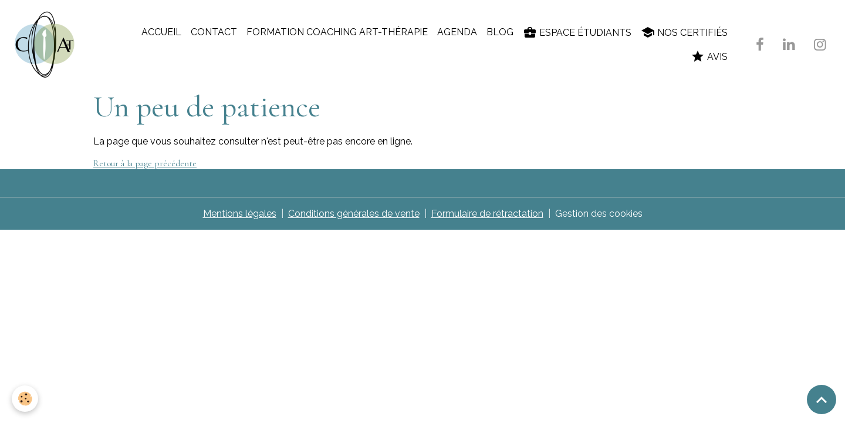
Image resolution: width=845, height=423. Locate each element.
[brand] (46, 44)
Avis (709, 56)
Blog (499, 32)
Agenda (457, 32)
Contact (214, 32)
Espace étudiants (577, 32)
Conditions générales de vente (354, 213)
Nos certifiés (684, 32)
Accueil (161, 32)
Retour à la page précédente (145, 163)
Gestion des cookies (599, 213)
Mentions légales (239, 213)
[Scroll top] (821, 399)
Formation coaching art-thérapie (337, 32)
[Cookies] (25, 398)
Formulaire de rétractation (487, 213)
